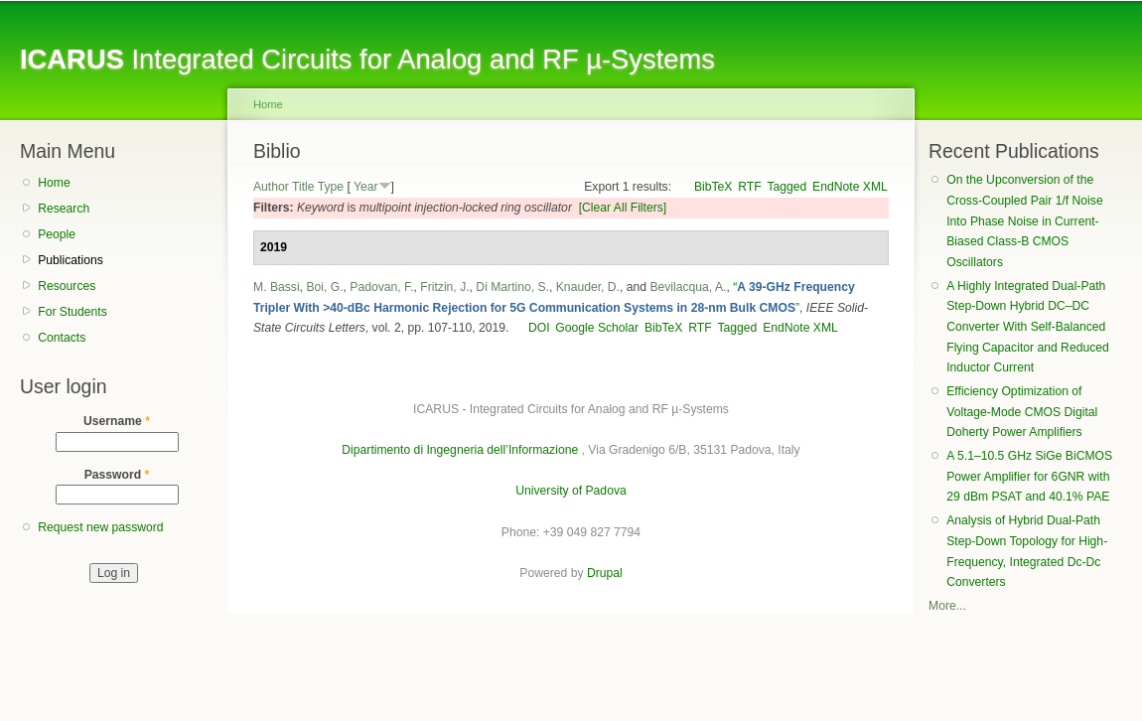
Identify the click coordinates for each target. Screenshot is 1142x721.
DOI (539, 328)
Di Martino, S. (512, 287)
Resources (66, 286)
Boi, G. (324, 287)
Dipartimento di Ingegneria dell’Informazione (460, 450)
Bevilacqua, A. (687, 287)
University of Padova (570, 491)
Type (331, 187)
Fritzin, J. (444, 287)
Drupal (605, 573)
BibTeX (713, 187)
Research (63, 209)
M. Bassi (276, 287)
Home (54, 183)
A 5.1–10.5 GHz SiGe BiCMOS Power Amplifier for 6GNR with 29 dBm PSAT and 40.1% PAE (1029, 476)
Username (116, 421)
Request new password (100, 527)
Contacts (61, 338)
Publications (70, 260)
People (56, 234)
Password (117, 475)
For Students (72, 312)
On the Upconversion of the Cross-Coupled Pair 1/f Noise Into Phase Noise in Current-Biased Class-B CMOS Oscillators (1024, 221)
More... (947, 606)
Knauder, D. (588, 287)
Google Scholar (597, 328)
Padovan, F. (381, 287)
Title (303, 187)
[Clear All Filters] (623, 208)
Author (271, 187)
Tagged (786, 187)
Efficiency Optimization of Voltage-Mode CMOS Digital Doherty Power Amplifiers (1021, 411)
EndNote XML (850, 187)
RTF (749, 187)
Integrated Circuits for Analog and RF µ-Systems (367, 59)
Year (366, 187)
